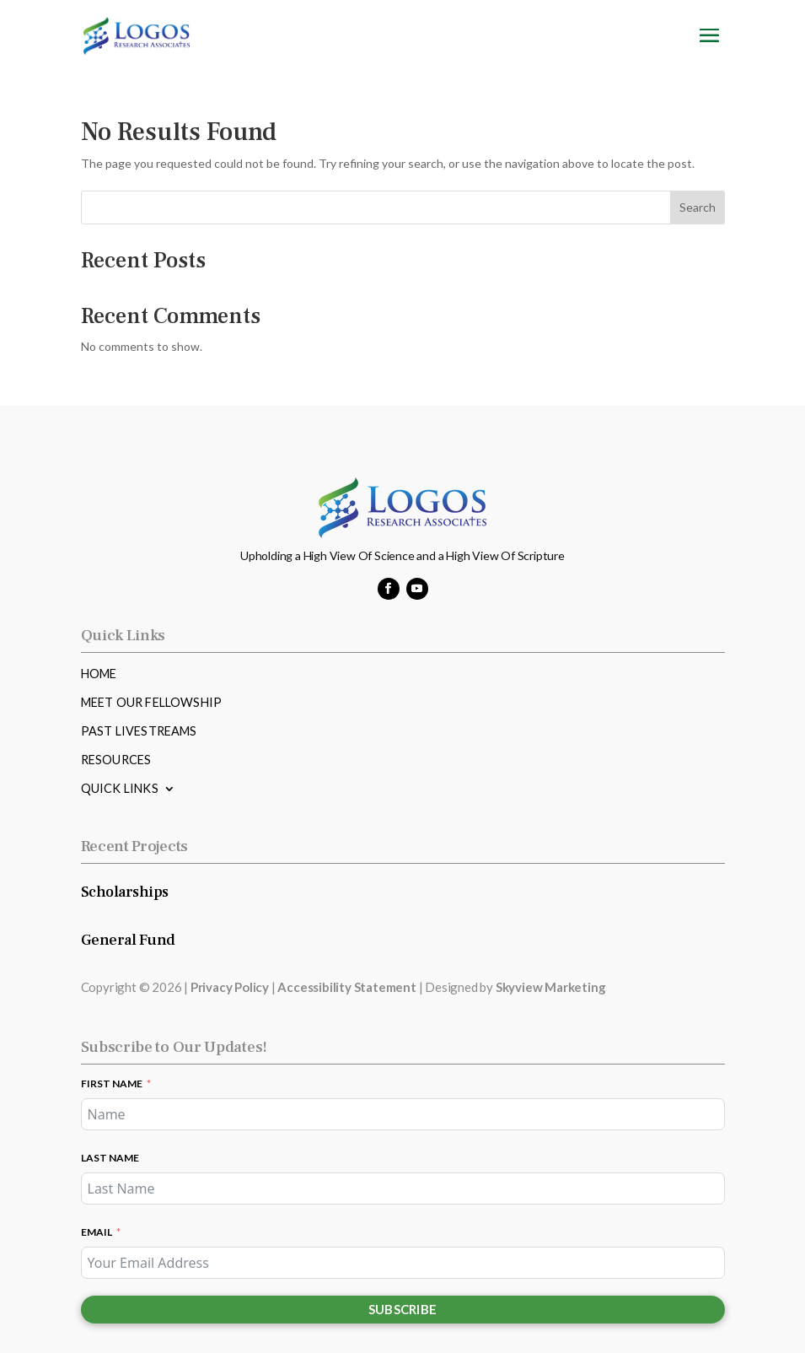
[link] (137, 34)
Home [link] (99, 674)
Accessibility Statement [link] (346, 987)
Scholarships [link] (125, 892)
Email (96, 1232)
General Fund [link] (128, 940)
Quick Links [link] (119, 789)
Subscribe (402, 1309)
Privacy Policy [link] (230, 987)
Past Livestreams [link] (139, 731)
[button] (709, 46)
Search (697, 207)
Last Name (110, 1157)
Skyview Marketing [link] (551, 987)
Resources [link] (116, 760)
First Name (111, 1083)
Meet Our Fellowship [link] (152, 703)
